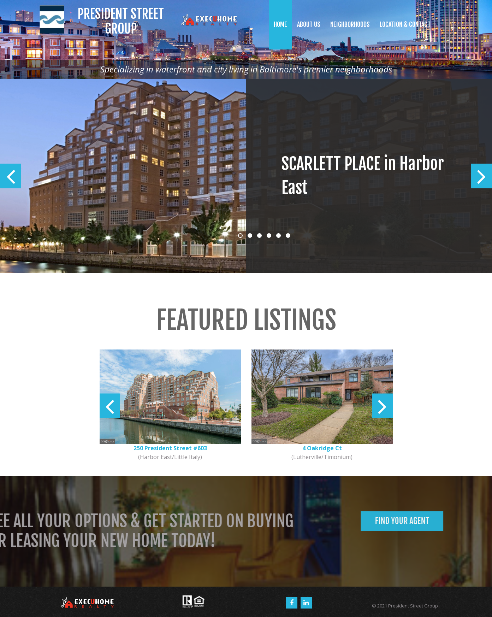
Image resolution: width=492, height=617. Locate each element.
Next (481, 176)
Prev (10, 176)
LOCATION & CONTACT (405, 24)
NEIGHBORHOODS (350, 24)
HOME (280, 24)
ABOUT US (308, 24)
